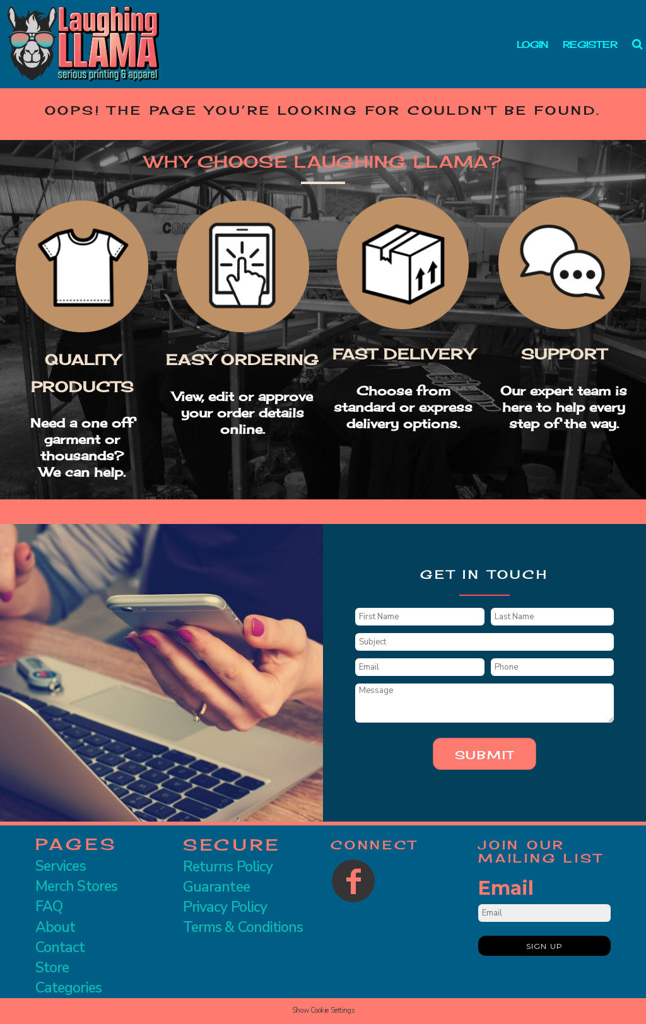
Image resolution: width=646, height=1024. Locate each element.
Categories (68, 988)
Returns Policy (228, 866)
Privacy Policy (225, 907)
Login (532, 44)
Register (590, 44)
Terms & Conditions (243, 927)
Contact (60, 947)
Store (52, 967)
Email (506, 888)
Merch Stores (76, 886)
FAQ (48, 906)
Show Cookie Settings (323, 1010)
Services (60, 866)
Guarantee (216, 887)
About (55, 927)
